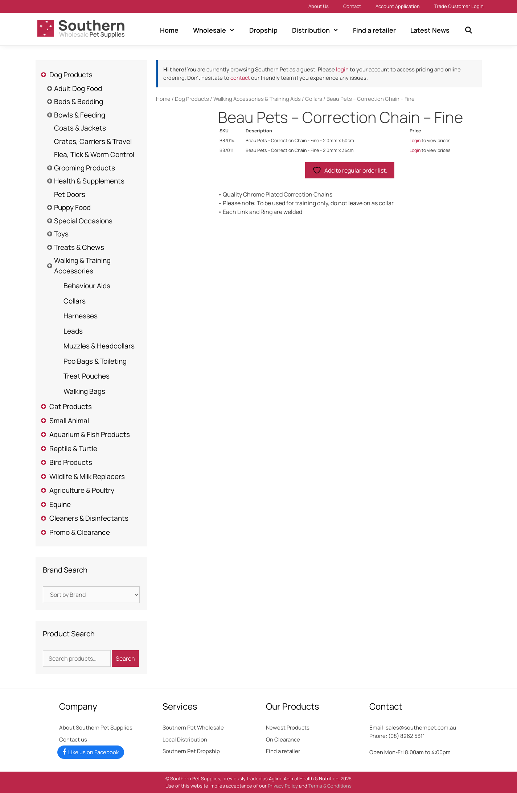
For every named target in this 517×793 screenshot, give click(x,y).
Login (415, 140)
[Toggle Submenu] (43, 75)
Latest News (430, 30)
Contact (352, 6)
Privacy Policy (283, 785)
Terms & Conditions (330, 785)
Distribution (319, 30)
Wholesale (217, 30)
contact (240, 78)
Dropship (263, 30)
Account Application (398, 6)
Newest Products (287, 727)
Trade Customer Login (459, 6)
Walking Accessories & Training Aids (257, 98)
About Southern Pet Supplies (95, 727)
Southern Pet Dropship (191, 751)
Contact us (73, 739)
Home (169, 30)
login (342, 69)
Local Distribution (185, 739)
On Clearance (283, 739)
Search (125, 658)
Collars (313, 98)
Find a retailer (374, 30)
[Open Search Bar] (468, 30)
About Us (318, 6)
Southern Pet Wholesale (193, 727)
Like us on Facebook (93, 752)
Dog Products (192, 98)
